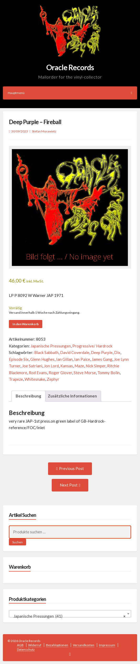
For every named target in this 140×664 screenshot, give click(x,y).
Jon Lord (51, 365)
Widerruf (34, 645)
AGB (20, 645)
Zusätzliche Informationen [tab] (72, 396)
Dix (117, 352)
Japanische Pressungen (51, 346)
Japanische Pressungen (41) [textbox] (68, 616)
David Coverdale (74, 352)
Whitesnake (35, 379)
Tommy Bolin (108, 372)
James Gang (102, 359)
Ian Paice (82, 359)
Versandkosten (83, 645)
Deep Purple (102, 352)
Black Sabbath (46, 352)
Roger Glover (60, 372)
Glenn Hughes (42, 359)
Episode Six (19, 359)
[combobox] (70, 613)
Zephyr (53, 379)
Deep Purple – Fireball (35, 121)
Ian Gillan (64, 359)
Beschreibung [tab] (28, 396)
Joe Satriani (32, 365)
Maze (79, 365)
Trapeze (16, 379)
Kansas (66, 365)
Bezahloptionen (57, 645)
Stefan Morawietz (44, 131)
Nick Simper (96, 365)
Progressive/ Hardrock (92, 346)
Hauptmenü (70, 93)
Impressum (107, 645)
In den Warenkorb (26, 324)
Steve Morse (85, 372)
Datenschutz (26, 649)
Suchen (17, 542)
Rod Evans (38, 372)
